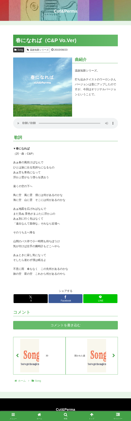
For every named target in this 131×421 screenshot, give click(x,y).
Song (18, 49)
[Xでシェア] (31, 298)
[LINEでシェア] (100, 298)
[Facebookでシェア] (65, 298)
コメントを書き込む (65, 325)
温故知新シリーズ (38, 49)
